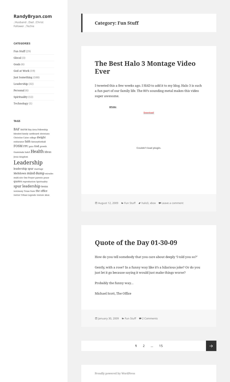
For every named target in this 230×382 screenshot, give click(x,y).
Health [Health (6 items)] (37, 151)
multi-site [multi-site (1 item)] (18, 177)
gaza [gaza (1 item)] (31, 146)
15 (162, 344)
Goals (17, 64)
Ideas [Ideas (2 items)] (48, 152)
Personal (19, 90)
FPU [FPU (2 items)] (25, 146)
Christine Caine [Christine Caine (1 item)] (21, 137)
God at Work (21, 71)
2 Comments (150, 318)
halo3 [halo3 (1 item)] (27, 152)
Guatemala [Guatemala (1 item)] (19, 152)
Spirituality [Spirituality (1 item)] (41, 181)
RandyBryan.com (33, 16)
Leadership (21, 84)
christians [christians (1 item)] (45, 133)
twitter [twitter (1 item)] (17, 195)
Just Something (23, 77)
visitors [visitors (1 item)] (40, 195)
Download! (149, 112)
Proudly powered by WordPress (115, 373)
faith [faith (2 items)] (28, 141)
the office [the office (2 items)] (41, 191)
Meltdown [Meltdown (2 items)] (20, 173)
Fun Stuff (19, 51)
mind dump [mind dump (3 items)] (35, 173)
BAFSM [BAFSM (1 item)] (23, 129)
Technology (21, 103)
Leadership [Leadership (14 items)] (28, 162)
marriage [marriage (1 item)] (38, 169)
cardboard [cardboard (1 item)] (34, 133)
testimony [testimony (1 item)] (18, 191)
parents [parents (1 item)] (39, 177)
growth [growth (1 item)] (43, 146)
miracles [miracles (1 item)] (49, 173)
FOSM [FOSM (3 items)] (18, 146)
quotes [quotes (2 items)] (18, 181)
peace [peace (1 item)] (46, 177)
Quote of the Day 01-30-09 (136, 242)
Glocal (17, 57)
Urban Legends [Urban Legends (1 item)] (28, 195)
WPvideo (112, 107)
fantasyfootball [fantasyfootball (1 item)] (38, 141)
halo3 (145, 203)
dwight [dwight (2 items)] (41, 137)
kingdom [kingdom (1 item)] (23, 156)
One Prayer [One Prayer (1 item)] (29, 177)
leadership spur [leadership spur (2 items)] (24, 168)
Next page (211, 346)
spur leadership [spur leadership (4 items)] (27, 186)
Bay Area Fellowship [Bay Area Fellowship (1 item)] (38, 129)
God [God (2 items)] (36, 146)
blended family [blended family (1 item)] (21, 133)
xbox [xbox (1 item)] (47, 195)
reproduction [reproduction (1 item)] (29, 181)
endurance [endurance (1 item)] (19, 141)
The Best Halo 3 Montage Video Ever (145, 67)
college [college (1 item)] (33, 137)
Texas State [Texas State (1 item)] (29, 191)
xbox (153, 203)
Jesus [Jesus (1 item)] (16, 156)
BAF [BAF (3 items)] (17, 129)
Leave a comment (172, 203)
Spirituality (21, 97)
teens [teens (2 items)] (44, 186)
